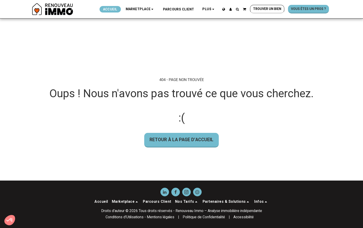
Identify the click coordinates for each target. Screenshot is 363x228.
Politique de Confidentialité (204, 217)
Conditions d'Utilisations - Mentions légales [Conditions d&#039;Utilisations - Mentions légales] (140, 217)
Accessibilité (243, 217)
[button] (140, 9)
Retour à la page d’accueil (181, 139)
